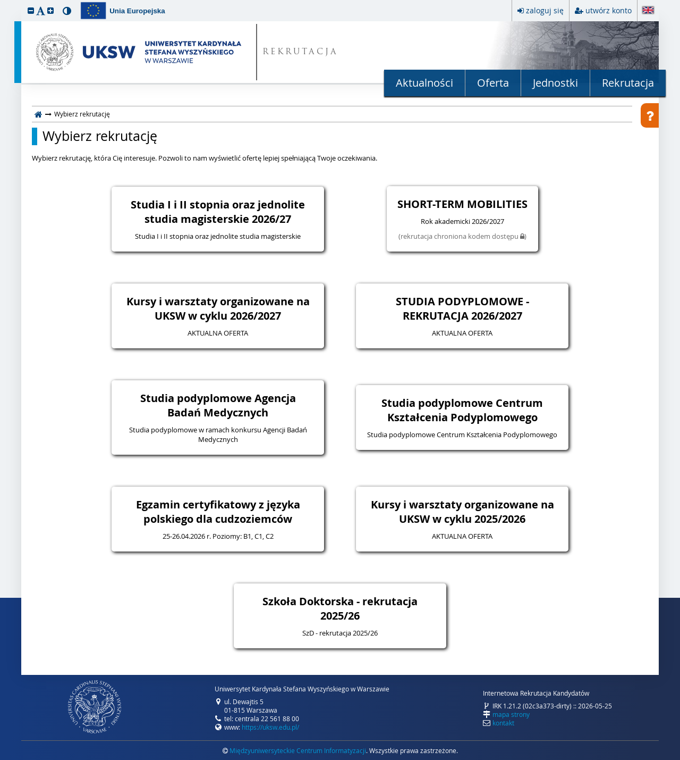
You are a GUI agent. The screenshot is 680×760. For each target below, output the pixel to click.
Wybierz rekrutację (99, 136)
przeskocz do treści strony (2, 2)
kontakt (503, 723)
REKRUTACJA (300, 52)
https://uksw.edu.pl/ (270, 727)
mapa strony (511, 714)
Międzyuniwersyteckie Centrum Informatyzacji (298, 750)
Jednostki (555, 83)
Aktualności (424, 83)
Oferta (493, 83)
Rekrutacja (628, 83)
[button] (31, 10)
